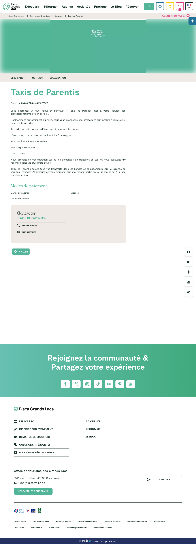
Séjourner (50, 6)
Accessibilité (159, 521)
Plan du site (36, 527)
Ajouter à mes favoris (176, 16)
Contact (37, 78)
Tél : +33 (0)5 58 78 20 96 (29, 483)
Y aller (23, 251)
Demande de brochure (34, 436)
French (189, 5)
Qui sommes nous (41, 521)
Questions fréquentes (35, 444)
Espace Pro (26, 421)
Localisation (58, 78)
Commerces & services (40, 16)
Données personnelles (77, 527)
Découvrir (32, 6)
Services (58, 16)
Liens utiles (19, 527)
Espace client (20, 521)
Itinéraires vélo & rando (36, 452)
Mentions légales (63, 521)
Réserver (132, 6)
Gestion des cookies (103, 527)
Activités (83, 6)
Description (18, 78)
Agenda (67, 6)
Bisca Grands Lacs (16, 16)
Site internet (29, 232)
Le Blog (116, 6)
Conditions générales (87, 521)
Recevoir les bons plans (33, 491)
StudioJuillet (54, 527)
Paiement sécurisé (112, 521)
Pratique (100, 6)
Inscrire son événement (36, 429)
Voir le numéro (30, 225)
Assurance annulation (137, 521)
